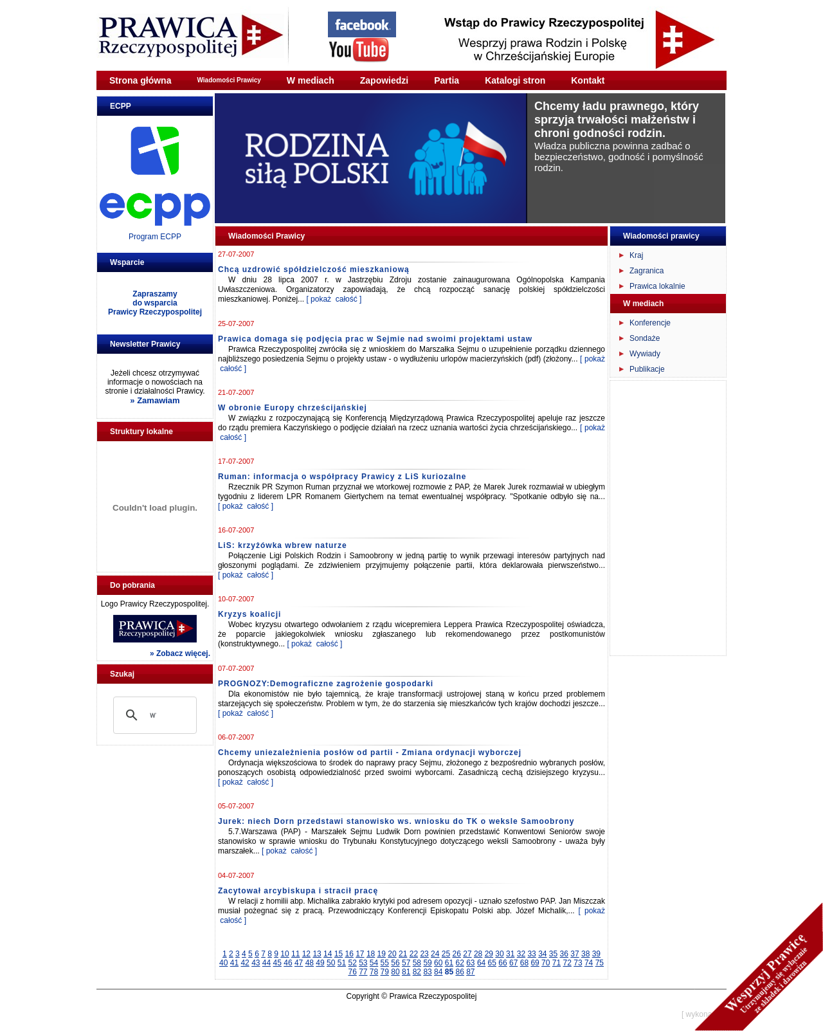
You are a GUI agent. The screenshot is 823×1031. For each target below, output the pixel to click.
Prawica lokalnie (657, 286)
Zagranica (646, 270)
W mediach (310, 80)
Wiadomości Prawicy (228, 80)
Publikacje (647, 369)
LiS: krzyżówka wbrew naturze (282, 545)
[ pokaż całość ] (333, 299)
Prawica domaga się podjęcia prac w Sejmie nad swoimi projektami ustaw (375, 338)
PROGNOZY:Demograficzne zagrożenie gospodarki (325, 683)
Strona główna (140, 80)
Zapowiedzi (384, 80)
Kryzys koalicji (249, 614)
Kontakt (587, 80)
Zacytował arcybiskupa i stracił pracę (298, 890)
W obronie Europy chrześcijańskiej (292, 407)
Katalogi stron (515, 80)
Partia (446, 80)
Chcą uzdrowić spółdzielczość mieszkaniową (314, 269)
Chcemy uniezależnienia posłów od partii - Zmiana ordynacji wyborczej (369, 752)
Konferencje (650, 322)
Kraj (636, 255)
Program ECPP (155, 236)
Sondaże (644, 338)
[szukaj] (153, 715)
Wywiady (644, 353)
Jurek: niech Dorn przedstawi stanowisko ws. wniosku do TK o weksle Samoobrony (396, 821)
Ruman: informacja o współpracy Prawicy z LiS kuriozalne (342, 476)
